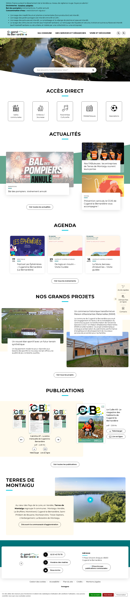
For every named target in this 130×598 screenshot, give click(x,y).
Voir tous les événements (65, 281)
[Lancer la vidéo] (90, 499)
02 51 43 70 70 (53, 554)
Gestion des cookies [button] (38, 582)
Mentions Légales (93, 582)
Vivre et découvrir (100, 33)
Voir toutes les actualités (39, 207)
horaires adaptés (25, 6)
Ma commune (45, 33)
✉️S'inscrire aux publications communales (96, 567)
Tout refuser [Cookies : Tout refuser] (108, 595)
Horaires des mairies (55, 562)
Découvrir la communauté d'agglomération (39, 525)
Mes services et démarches (70, 33)
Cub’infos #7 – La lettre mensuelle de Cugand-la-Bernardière (39, 438)
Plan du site (68, 582)
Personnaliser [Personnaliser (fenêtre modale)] (121, 595)
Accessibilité (54, 582)
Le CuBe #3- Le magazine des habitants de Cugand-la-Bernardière (113, 415)
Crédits (79, 582)
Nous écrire (52, 570)
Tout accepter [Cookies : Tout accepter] (95, 595)
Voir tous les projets (65, 375)
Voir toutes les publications (65, 464)
